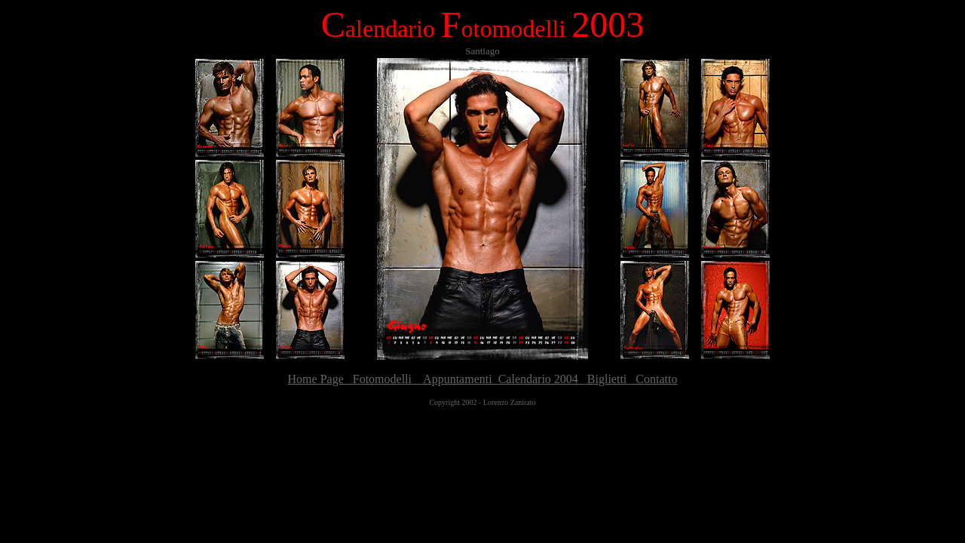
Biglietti (607, 379)
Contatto (655, 379)
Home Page (319, 379)
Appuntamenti (455, 379)
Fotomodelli (384, 379)
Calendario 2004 (539, 379)
